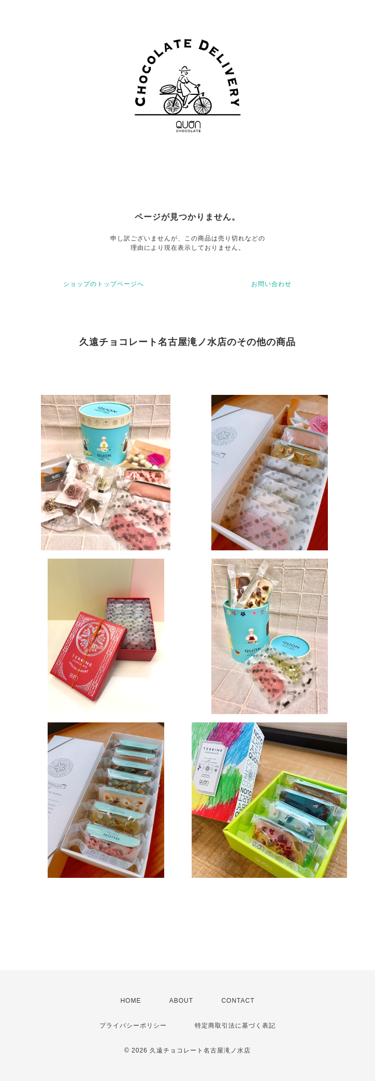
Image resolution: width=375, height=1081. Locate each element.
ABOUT (181, 1000)
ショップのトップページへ (103, 284)
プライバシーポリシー (133, 1025)
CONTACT (237, 1000)
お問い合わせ (271, 284)
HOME (130, 1000)
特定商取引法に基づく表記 (235, 1025)
